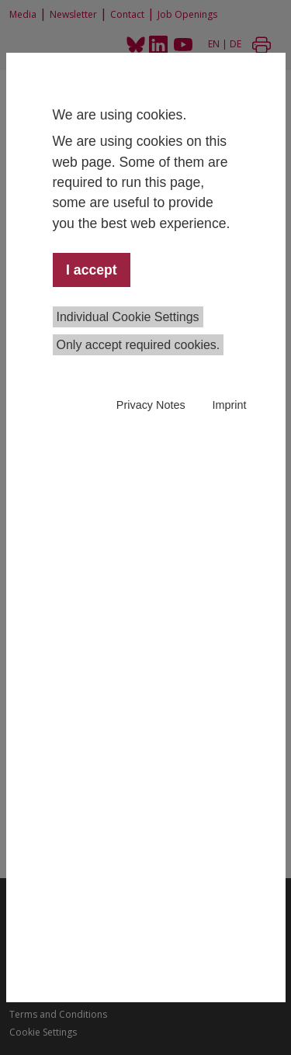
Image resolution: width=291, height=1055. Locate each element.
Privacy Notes (150, 405)
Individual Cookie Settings (128, 316)
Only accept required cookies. (138, 344)
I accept (91, 270)
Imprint (230, 405)
